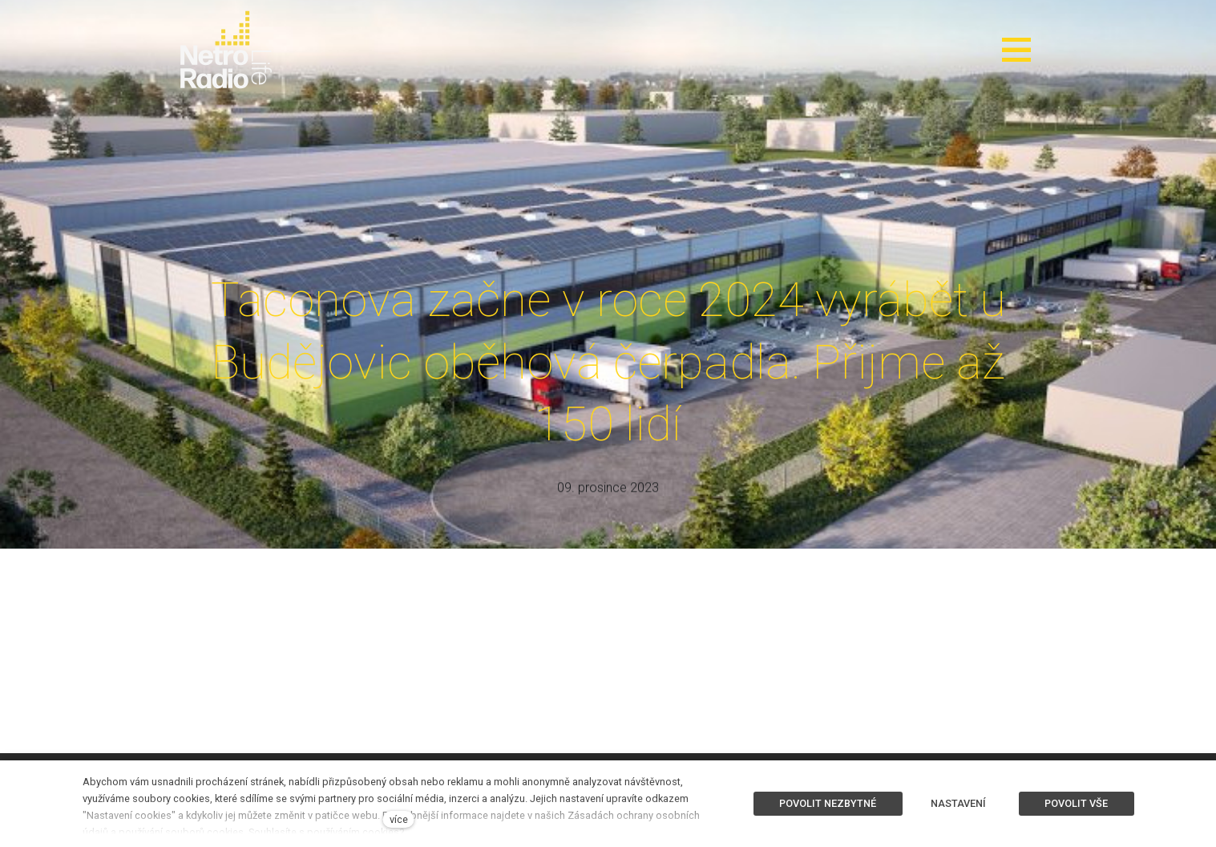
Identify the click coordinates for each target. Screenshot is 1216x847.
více (399, 819)
